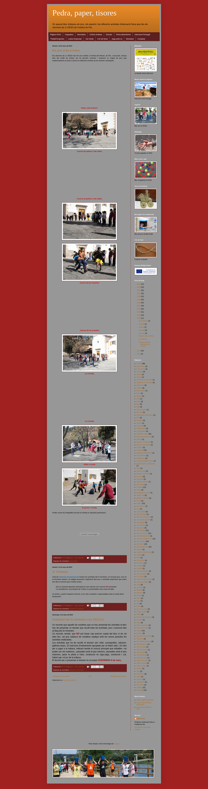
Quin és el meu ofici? (143, 636)
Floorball (139, 487)
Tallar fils (139, 679)
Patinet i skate (141, 612)
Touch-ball (140, 685)
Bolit (138, 404)
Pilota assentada (142, 625)
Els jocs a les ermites (66, 50)
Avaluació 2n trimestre (76, 670)
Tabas (138, 677)
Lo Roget (139, 587)
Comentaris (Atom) (70, 680)
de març (142, 333)
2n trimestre (140, 366)
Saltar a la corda (142, 660)
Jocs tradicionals (142, 547)
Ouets (138, 606)
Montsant (130, 39)
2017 (139, 306)
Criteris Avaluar (96, 34)
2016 (139, 309)
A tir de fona (140, 369)
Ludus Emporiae (75, 39)
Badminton (140, 385)
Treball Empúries (57, 39)
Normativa (81, 34)
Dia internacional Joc (143, 437)
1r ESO (139, 364)
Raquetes (139, 639)
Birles (138, 401)
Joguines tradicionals (143, 552)
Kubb (138, 558)
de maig (142, 330)
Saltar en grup (141, 663)
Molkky (138, 595)
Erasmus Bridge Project (144, 461)
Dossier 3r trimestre (143, 445)
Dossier (109, 34)
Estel (138, 468)
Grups (138, 501)
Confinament (141, 428)
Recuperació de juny (143, 641)
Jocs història (140, 530)
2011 (139, 354)
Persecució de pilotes (144, 617)
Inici (89, 676)
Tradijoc (139, 687)
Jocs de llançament (143, 520)
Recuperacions (141, 644)
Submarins (140, 674)
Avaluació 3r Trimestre (76, 608)
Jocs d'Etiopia (141, 514)
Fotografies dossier (143, 493)
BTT (138, 418)
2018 (139, 303)
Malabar (139, 590)
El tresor (139, 447)
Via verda (139, 690)
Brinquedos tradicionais (144, 415)
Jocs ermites (74, 561)
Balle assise (140, 391)
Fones (138, 490)
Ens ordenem (141, 455)
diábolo (139, 439)
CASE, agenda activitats (145, 700)
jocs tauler (140, 544)
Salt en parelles (142, 650)
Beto (138, 399)
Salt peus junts (141, 658)
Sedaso (139, 668)
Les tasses (140, 576)
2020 (139, 296)
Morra (138, 598)
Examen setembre (142, 474)
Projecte (139, 633)
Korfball (139, 555)
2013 (139, 318)
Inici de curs (140, 506)
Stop (138, 671)
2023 (139, 287)
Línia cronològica (142, 582)
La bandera (140, 560)
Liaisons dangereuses (144, 579)
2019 (139, 300)
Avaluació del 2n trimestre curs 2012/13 (77, 619)
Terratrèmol (140, 682)
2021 (139, 293)
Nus (137, 604)
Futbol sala (140, 495)
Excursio (139, 476)
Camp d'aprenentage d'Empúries (143, 703)
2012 (139, 351)
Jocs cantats (140, 512)
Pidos (138, 623)
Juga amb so (117, 39)
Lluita (138, 585)
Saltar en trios (141, 666)
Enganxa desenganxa (144, 453)
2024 (139, 284)
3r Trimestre (60, 572)
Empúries (139, 450)
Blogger (116, 744)
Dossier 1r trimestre (143, 442)
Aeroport (139, 372)
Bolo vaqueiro (141, 410)
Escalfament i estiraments (145, 464)
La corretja (140, 563)
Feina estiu (140, 485)
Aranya (139, 377)
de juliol (142, 324)
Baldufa (139, 388)
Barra (138, 393)
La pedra (139, 566)
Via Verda (89, 39)
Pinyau (138, 631)
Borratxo (139, 412)
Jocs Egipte (140, 522)
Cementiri (139, 426)
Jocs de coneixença (143, 517)
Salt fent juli (140, 652)
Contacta (141, 39)
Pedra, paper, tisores (84, 12)
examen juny (141, 471)
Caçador (139, 420)
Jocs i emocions (142, 533)
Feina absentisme (123, 34)
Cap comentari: (80, 558)
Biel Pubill (141, 719)
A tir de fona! (102, 39)
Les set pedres (141, 574)
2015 (139, 312)
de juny (141, 327)
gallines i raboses (142, 498)
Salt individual (141, 655)
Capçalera (69, 34)
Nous (138, 601)
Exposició (139, 479)
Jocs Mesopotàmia (143, 536)
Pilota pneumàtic (142, 628)
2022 (139, 290)
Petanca (139, 620)
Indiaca (139, 503)
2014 (139, 315)
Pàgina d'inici (55, 34)
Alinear (138, 374)
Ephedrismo (140, 458)
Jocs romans (141, 541)
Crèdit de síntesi (142, 434)
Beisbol (139, 396)
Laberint (139, 568)
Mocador (139, 593)
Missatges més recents (61, 676)
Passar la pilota (141, 609)
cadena (139, 423)
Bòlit (138, 407)
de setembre (143, 321)
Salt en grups (141, 647)
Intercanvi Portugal (142, 34)
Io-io (138, 509)
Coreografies (141, 431)
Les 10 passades (142, 571)
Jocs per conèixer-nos (144, 539)
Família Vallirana (142, 482)
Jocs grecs (140, 528)
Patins (138, 614)
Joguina (139, 549)
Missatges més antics (118, 676)
